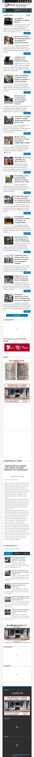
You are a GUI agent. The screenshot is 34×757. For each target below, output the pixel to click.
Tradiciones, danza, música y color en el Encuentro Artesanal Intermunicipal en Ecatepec (22, 259)
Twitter (18, 1)
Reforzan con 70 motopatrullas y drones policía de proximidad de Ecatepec (20, 100)
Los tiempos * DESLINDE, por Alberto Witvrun (22, 20)
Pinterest (30, 1)
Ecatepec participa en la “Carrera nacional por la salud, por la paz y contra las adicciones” (23, 199)
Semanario (17, 553)
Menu (4, 1)
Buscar (29, 10)
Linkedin (25, 1)
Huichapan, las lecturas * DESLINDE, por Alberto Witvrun (22, 159)
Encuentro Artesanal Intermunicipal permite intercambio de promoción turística (22, 39)
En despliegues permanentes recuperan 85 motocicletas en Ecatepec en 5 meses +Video (18, 559)
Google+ (23, 1)
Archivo (25, 553)
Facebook (20, 1)
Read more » (27, 33)
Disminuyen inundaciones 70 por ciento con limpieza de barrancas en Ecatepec (22, 297)
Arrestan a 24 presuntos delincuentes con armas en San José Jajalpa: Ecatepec (20, 611)
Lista (29, 15)
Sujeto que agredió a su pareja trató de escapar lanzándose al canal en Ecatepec (22, 78)
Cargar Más (17, 315)
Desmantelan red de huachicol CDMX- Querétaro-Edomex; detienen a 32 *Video (22, 179)
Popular (8, 553)
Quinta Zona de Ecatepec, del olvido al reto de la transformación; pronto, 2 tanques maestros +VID (20, 598)
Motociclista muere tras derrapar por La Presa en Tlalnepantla (22, 239)
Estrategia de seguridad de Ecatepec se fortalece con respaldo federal (22, 219)
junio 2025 (8, 15)
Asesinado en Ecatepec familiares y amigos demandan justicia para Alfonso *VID (23, 119)
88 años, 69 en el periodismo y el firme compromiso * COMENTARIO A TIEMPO (22, 140)
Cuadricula (27, 15)
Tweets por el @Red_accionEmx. (12, 549)
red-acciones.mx (9, 754)
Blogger (20, 756)
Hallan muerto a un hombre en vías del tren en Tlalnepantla (21, 278)
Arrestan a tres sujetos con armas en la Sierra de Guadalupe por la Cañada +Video (20, 585)
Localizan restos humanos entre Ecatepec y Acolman (21, 59)
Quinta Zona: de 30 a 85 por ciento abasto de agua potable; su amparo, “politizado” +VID (20, 572)
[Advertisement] (17, 417)
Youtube (27, 1)
